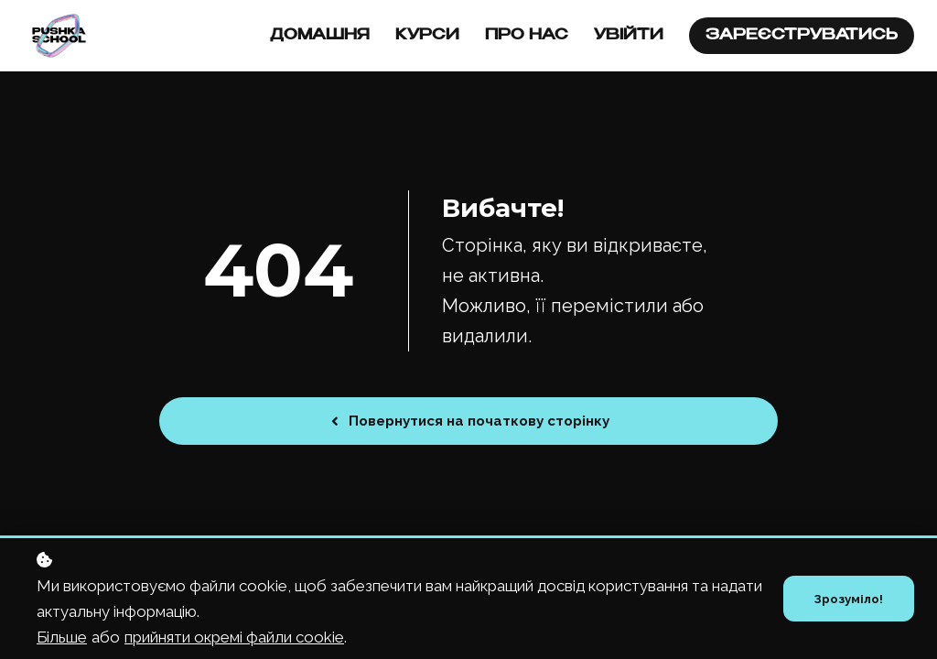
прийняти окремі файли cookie (234, 637)
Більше (62, 637)
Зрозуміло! (847, 598)
